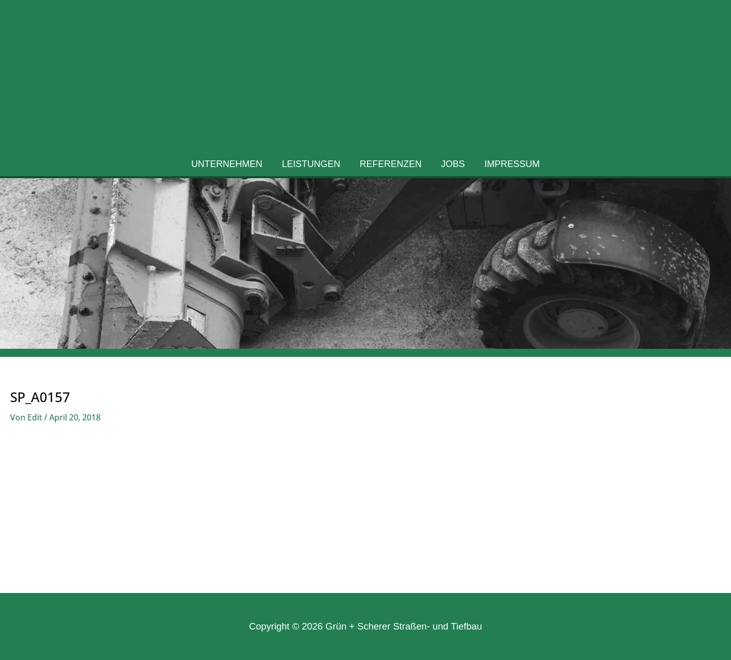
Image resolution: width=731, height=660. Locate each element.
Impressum (510, 166)
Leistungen (312, 166)
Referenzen (391, 166)
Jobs (452, 166)
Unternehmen (228, 166)
